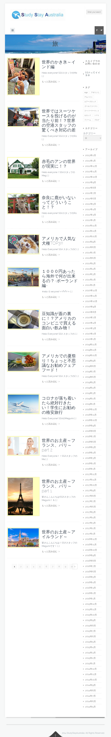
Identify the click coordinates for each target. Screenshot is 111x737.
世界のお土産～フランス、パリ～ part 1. (58, 486)
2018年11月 (91, 414)
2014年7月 (90, 696)
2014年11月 (90, 674)
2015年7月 (90, 631)
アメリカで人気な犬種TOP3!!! (59, 241)
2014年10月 (91, 679)
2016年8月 (90, 560)
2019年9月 (90, 360)
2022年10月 (91, 177)
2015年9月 (90, 620)
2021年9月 (90, 241)
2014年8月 (90, 690)
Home (77, 50)
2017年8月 (90, 496)
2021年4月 (90, 269)
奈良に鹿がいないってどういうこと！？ (59, 202)
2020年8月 (90, 312)
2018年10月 (91, 420)
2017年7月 (90, 501)
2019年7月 (90, 371)
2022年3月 (90, 214)
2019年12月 (91, 344)
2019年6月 (90, 377)
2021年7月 (90, 252)
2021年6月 (90, 258)
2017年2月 (90, 528)
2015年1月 (90, 663)
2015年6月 (90, 636)
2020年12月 (91, 290)
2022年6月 (90, 198)
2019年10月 (91, 355)
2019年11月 (90, 350)
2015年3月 (90, 652)
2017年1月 (90, 533)
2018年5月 (90, 447)
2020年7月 (90, 317)
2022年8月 (90, 187)
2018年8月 (90, 431)
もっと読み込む (51, 81)
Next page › (75, 566)
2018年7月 (90, 436)
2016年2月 (90, 593)
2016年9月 (90, 555)
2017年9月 (90, 490)
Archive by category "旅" (93, 50)
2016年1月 (90, 598)
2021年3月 (90, 274)
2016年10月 (91, 550)
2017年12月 (91, 474)
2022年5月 (90, 204)
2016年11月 (91, 544)
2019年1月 (90, 404)
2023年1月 (90, 160)
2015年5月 (90, 642)
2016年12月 (91, 539)
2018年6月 (90, 442)
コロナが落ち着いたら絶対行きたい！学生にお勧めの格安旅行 (59, 405)
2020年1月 (90, 339)
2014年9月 (90, 685)
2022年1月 (90, 220)
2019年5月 (90, 382)
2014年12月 (91, 669)
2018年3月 (90, 458)
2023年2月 (90, 155)
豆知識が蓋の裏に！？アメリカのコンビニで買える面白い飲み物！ (59, 320)
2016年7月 (90, 566)
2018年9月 (90, 425)
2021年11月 (90, 231)
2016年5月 (90, 577)
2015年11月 (90, 609)
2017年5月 (90, 512)
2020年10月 (91, 301)
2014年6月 (90, 701)
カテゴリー (89, 133)
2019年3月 (90, 393)
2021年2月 (90, 279)
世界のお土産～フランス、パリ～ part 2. (58, 445)
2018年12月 (91, 409)
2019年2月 (90, 398)
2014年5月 (90, 706)
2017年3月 (90, 523)
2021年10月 (91, 236)
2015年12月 (91, 604)
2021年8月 (90, 247)
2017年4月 (90, 517)
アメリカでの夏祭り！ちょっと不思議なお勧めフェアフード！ (59, 362)
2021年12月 (91, 225)
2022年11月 (91, 171)
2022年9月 (90, 182)
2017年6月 (90, 506)
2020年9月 (90, 306)
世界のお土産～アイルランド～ (58, 534)
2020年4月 (90, 323)
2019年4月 (90, 387)
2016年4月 (90, 582)
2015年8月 (90, 625)
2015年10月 (91, 614)
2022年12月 (91, 166)
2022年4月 (90, 209)
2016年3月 (90, 587)
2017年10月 (91, 485)
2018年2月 (90, 463)
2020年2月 (90, 333)
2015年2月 (90, 658)
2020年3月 (90, 328)
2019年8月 (90, 366)
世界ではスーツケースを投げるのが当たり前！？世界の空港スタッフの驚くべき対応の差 (59, 120)
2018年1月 (90, 469)
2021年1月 (90, 285)
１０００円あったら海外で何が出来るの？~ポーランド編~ (60, 278)
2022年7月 (90, 193)
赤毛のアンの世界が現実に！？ (59, 164)
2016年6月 (90, 571)
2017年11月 (90, 479)
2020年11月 (91, 296)
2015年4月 (90, 647)
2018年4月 (90, 452)
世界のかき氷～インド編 (59, 64)
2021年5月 (90, 263)
